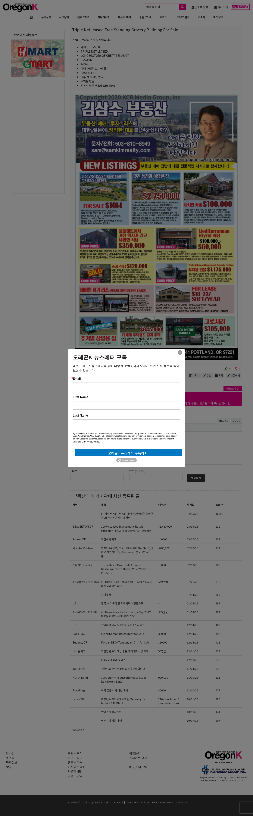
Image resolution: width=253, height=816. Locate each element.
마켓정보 (218, 17)
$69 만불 (163, 582)
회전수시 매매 (108, 539)
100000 (162, 565)
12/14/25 (192, 625)
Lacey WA (79, 699)
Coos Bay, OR (81, 634)
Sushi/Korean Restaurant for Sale (122, 634)
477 (218, 690)
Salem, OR (79, 539)
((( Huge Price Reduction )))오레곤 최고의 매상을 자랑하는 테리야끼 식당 (126, 614)
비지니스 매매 (76, 767)
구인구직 (46, 17)
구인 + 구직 (75, 753)
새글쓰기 (233, 375)
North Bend (80, 677)
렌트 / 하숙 (83, 17)
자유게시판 (104, 17)
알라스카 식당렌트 (111, 712)
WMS (184, 802)
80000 (162, 690)
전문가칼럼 (183, 17)
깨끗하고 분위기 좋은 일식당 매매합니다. (123, 669)
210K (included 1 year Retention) (169, 701)
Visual (223, 421)
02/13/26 (192, 565)
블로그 (163, 17)
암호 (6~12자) (137, 471)
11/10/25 (192, 677)
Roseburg (79, 690)
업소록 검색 (166, 7)
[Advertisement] (37, 136)
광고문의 (135, 753)
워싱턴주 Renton (83, 548)
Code (236, 421)
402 (218, 625)
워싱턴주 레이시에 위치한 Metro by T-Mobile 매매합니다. (123, 701)
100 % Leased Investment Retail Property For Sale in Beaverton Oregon (126, 528)
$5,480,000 (165, 526)
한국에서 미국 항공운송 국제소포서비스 (122, 625)
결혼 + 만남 (75, 776)
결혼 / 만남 (145, 17)
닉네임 (74, 471)
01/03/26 (192, 612)
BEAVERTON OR (83, 526)
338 (218, 660)
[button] (74, 427)
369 (218, 595)
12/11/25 (192, 651)
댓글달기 (196, 478)
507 (218, 720)
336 (218, 669)
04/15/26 (192, 514)
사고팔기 (64, 17)
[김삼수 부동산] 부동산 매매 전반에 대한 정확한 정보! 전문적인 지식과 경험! (127, 516)
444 (218, 712)
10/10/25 (192, 712)
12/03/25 (192, 660)
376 (218, 582)
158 (218, 539)
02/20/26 (192, 548)
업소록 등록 (200, 7)
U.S (75, 603)
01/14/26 (192, 595)
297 (218, 603)
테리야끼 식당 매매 (111, 720)
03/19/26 (192, 526)
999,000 (163, 677)
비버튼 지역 (79, 651)
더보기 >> (79, 730)
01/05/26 (192, 603)
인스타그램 (138, 767)
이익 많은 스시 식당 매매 (114, 690)
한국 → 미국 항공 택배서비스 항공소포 (122, 603)
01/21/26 (192, 582)
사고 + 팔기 (75, 757)
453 (218, 634)
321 (218, 677)
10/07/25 (192, 720)
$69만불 (163, 612)
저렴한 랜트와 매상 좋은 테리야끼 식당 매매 (124, 651)
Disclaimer (158, 802)
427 (218, 651)
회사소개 (221, 7)
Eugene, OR (80, 642)
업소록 (201, 17)
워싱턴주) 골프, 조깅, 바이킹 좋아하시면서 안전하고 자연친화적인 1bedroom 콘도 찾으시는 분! (127, 552)
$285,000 (164, 548)
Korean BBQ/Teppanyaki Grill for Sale (125, 642)
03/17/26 (192, 539)
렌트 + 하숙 (75, 762)
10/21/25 (192, 699)
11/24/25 (192, 669)
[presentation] (74, 427)
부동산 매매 (124, 17)
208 (218, 565)
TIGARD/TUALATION (86, 582)
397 (218, 612)
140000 (162, 539)
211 (218, 548)
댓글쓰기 (232, 388)
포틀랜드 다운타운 (83, 565)
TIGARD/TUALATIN (85, 612)
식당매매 (106, 595)
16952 (219, 514)
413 (218, 642)
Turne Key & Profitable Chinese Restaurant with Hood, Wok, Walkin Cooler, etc (124, 569)
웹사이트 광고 (138, 757)
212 (218, 526)
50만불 (162, 651)
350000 (162, 634)
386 (218, 699)
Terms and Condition (138, 802)
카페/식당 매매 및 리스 (113, 660)
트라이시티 (79, 669)
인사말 (10, 753)
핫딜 (9, 767)
